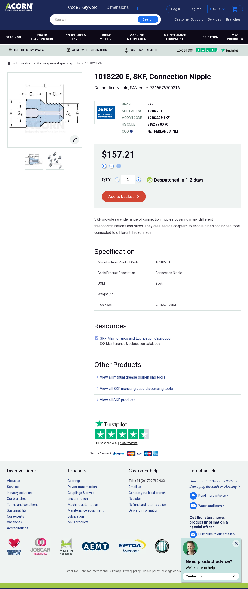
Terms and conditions (22, 504)
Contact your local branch (147, 493)
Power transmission (42, 37)
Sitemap (115, 571)
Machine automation (137, 37)
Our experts (15, 516)
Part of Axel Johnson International (86, 571)
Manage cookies (172, 571)
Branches (233, 19)
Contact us (211, 576)
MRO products (235, 37)
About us (13, 481)
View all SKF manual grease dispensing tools (136, 388)
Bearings (13, 37)
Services (214, 19)
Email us (135, 487)
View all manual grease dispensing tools (132, 377)
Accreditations (17, 528)
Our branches (17, 498)
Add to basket (121, 196)
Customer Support (189, 19)
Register (196, 9)
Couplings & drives (76, 37)
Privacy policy (132, 571)
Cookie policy (151, 571)
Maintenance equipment (175, 37)
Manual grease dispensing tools (58, 63)
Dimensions (118, 7)
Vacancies (14, 522)
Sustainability (17, 510)
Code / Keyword (83, 7)
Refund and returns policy (147, 504)
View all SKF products (117, 400)
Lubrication (208, 37)
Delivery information (143, 510)
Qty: (107, 179)
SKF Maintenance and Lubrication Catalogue (168, 341)
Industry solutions (20, 493)
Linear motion (106, 37)
